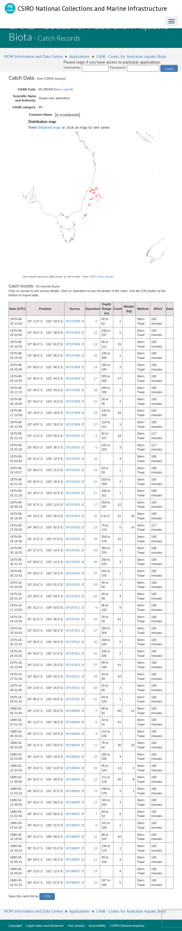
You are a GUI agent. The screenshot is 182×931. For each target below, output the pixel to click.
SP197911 (73, 607)
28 (95, 619)
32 (95, 642)
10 (95, 458)
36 (95, 562)
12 (95, 344)
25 (95, 516)
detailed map (49, 127)
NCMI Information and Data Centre (33, 56)
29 (95, 539)
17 (95, 378)
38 (95, 687)
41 (95, 699)
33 (95, 584)
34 (95, 550)
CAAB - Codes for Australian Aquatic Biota (131, 56)
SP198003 (73, 710)
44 (95, 596)
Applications (79, 56)
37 (95, 573)
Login (169, 68)
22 (95, 401)
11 (95, 332)
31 (95, 653)
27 (95, 424)
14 (95, 367)
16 (95, 355)
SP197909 (73, 321)
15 (95, 481)
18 (95, 390)
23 (95, 412)
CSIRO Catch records (101, 276)
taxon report (63, 89)
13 (95, 791)
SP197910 (73, 435)
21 (95, 493)
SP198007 (73, 814)
